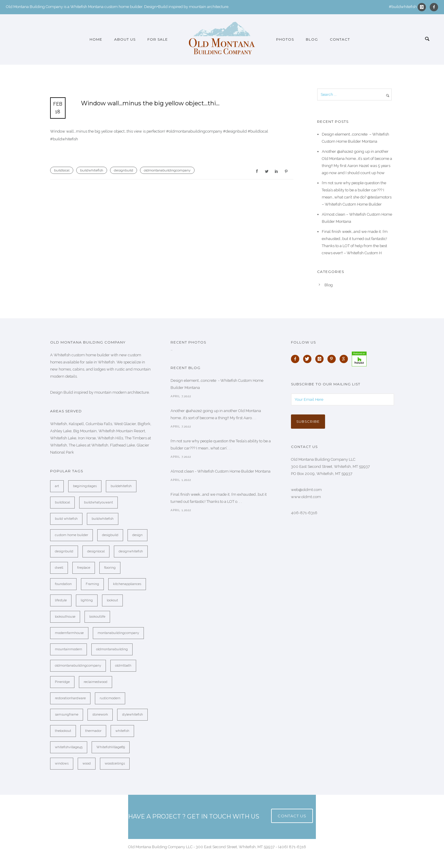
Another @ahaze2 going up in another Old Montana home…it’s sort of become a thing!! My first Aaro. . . (216, 414)
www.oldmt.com (306, 497)
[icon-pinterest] (333, 359)
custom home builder (71, 535)
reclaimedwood (95, 682)
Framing (92, 584)
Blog (312, 39)
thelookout (63, 731)
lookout (112, 600)
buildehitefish (121, 486)
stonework (100, 714)
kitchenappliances (127, 584)
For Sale (157, 39)
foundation (63, 584)
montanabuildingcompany (118, 633)
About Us (125, 39)
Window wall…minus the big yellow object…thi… (150, 103)
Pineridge (62, 682)
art (57, 486)
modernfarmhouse (69, 633)
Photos (285, 39)
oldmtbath (123, 666)
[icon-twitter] (308, 359)
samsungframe (66, 714)
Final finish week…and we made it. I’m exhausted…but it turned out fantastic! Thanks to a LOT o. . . (219, 498)
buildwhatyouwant (98, 502)
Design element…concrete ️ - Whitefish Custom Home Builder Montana (217, 384)
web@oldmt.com (306, 489)
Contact (340, 39)
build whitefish (66, 519)
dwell (59, 568)
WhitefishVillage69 (110, 747)
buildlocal (61, 170)
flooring (110, 568)
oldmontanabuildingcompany (167, 170)
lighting (87, 600)
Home (96, 39)
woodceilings (115, 763)
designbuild (123, 170)
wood (86, 763)
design (137, 535)
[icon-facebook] (434, 7)
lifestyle (61, 600)
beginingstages (85, 486)
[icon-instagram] (423, 7)
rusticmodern (110, 698)
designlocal (96, 551)
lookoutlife (97, 617)
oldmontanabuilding (112, 649)
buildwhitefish (91, 170)
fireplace (83, 568)
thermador (93, 731)
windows (62, 763)
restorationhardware (70, 698)
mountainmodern (68, 649)
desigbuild (110, 535)
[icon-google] (345, 359)
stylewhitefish (132, 714)
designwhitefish (131, 551)
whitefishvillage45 (68, 747)
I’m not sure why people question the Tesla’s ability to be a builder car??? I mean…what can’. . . (221, 444)
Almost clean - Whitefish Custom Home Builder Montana (220, 471)
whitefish (122, 731)
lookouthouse (65, 617)
